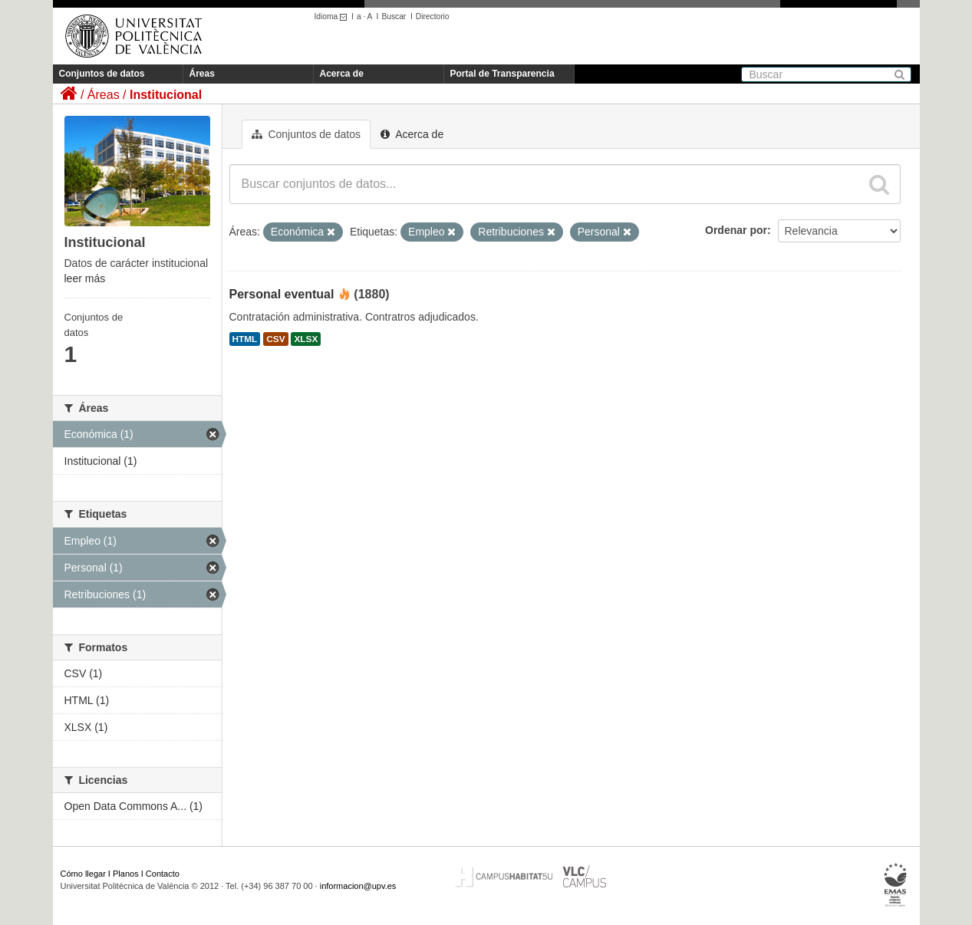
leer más (85, 278)
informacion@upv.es (358, 885)
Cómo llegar (83, 873)
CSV (275, 339)
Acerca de (342, 73)
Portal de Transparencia (502, 73)
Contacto (163, 873)
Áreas (202, 73)
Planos (126, 873)
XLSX (306, 339)
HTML (245, 339)
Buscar (393, 16)
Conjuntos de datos (102, 73)
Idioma (333, 16)
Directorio (433, 16)
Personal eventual (281, 294)
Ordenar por (736, 230)
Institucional (166, 94)
